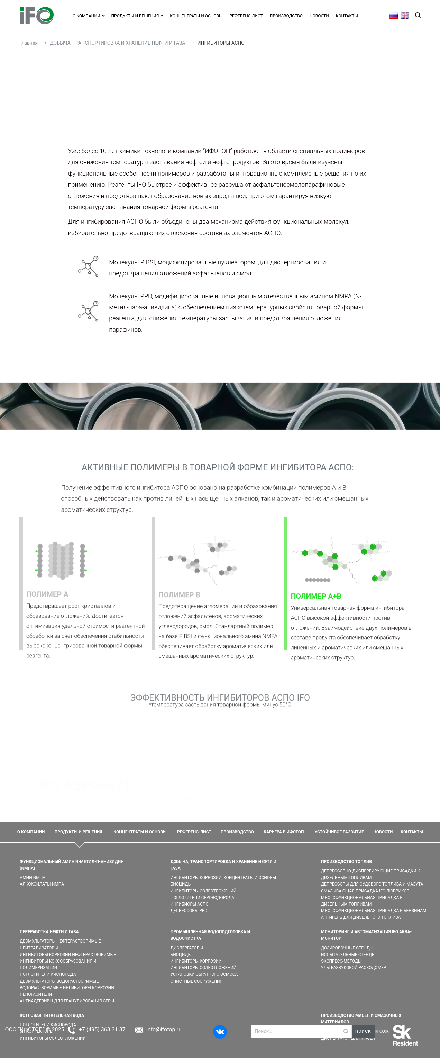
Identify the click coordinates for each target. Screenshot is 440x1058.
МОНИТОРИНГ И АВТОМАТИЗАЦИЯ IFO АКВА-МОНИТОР (366, 935)
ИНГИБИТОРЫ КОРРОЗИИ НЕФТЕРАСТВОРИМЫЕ (68, 954)
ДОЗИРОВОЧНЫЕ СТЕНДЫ (347, 948)
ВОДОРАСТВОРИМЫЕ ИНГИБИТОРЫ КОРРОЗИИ (67, 987)
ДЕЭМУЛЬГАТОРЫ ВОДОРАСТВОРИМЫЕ (59, 981)
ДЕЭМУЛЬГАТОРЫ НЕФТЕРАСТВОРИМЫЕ (60, 941)
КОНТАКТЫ (347, 15)
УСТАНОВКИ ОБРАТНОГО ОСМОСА (204, 974)
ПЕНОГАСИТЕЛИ (36, 994)
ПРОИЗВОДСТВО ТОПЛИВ (346, 861)
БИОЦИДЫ (181, 884)
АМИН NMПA (32, 877)
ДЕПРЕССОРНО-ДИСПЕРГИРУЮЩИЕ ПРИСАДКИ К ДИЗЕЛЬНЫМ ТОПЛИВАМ (370, 874)
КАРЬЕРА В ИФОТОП (284, 832)
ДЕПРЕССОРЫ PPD (189, 910)
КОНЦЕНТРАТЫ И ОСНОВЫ (196, 15)
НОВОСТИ (319, 15)
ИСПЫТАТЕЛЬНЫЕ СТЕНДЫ (348, 954)
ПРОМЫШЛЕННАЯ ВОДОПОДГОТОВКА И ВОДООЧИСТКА (210, 935)
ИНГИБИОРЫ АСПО (190, 904)
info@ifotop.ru (164, 1029)
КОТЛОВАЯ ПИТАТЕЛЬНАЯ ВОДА (52, 1015)
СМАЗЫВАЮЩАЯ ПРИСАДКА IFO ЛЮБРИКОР (365, 891)
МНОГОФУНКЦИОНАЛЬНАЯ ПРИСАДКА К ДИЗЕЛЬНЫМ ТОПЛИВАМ (362, 901)
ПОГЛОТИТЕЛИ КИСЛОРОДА (48, 974)
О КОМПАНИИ (86, 15)
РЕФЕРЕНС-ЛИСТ (246, 15)
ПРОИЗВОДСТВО (286, 15)
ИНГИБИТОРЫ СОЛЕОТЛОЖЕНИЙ (204, 891)
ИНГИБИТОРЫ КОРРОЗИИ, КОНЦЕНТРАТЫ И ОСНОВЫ (223, 877)
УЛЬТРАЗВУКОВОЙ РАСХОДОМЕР (353, 967)
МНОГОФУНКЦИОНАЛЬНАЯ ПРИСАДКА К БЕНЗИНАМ (374, 910)
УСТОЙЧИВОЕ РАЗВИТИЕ (339, 832)
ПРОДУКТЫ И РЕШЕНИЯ (78, 832)
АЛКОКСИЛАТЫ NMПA (42, 884)
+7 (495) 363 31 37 (102, 1029)
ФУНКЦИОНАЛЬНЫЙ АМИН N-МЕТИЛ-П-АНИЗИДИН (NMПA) (71, 865)
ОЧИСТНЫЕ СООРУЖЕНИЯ (196, 981)
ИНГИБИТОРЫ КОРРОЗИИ (196, 961)
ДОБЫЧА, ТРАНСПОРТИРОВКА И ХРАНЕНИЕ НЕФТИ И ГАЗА (223, 865)
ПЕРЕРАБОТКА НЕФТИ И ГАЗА (49, 931)
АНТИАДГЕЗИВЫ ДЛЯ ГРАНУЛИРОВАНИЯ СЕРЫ (67, 1001)
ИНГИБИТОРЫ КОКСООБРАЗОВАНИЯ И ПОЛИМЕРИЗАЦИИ (58, 964)
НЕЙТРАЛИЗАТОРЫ (39, 948)
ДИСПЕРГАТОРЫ (187, 948)
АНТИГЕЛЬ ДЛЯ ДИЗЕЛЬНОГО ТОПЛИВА (361, 917)
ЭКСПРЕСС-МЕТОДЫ (341, 961)
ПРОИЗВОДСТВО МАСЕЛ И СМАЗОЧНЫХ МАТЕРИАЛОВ (361, 1018)
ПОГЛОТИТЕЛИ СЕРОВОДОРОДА (203, 897)
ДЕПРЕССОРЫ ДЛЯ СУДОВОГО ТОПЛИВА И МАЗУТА (372, 884)
